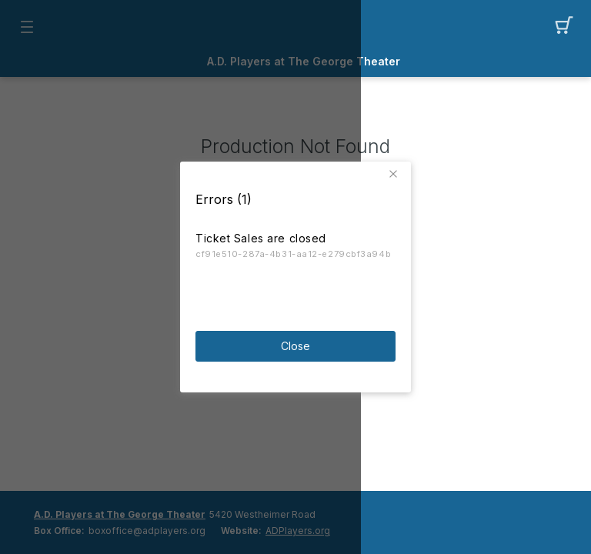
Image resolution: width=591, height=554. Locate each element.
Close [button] (295, 345)
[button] (395, 174)
